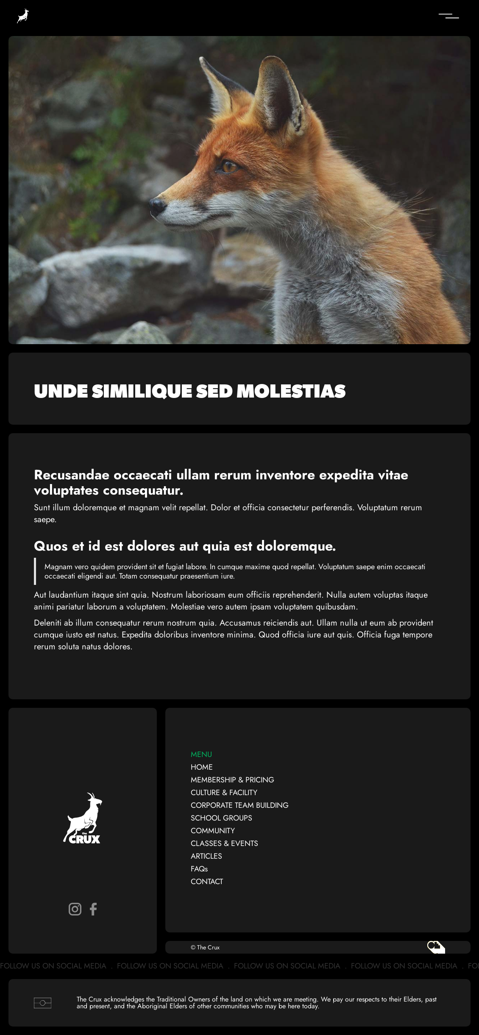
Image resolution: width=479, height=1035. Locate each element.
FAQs (199, 869)
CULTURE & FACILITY (224, 792)
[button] (398, 16)
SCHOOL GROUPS (221, 818)
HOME (202, 767)
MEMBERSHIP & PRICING (232, 780)
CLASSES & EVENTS (224, 843)
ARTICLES (206, 856)
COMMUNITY (213, 830)
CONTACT (207, 881)
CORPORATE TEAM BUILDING (240, 805)
